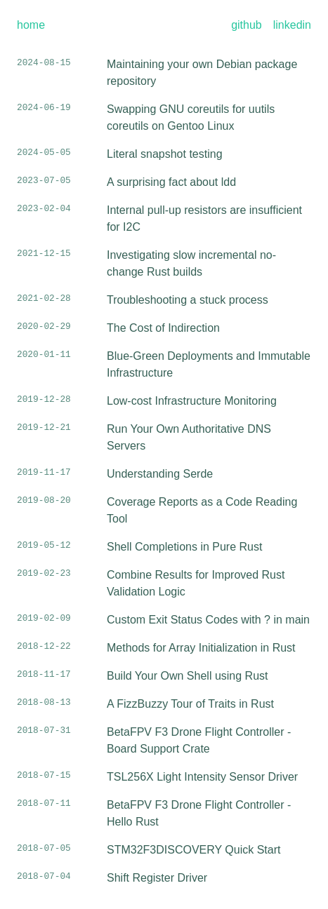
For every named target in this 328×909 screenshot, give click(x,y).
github (246, 25)
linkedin (292, 25)
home (31, 25)
